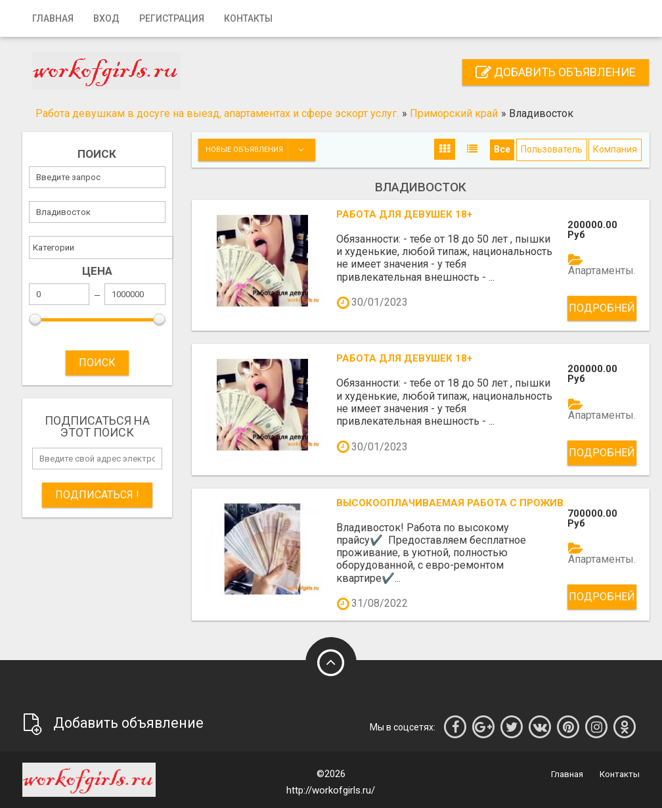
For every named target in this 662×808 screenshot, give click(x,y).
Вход (106, 18)
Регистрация (171, 18)
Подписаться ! (97, 494)
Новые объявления (260, 149)
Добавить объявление (555, 72)
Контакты (248, 18)
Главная (53, 18)
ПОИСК (97, 362)
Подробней (602, 308)
